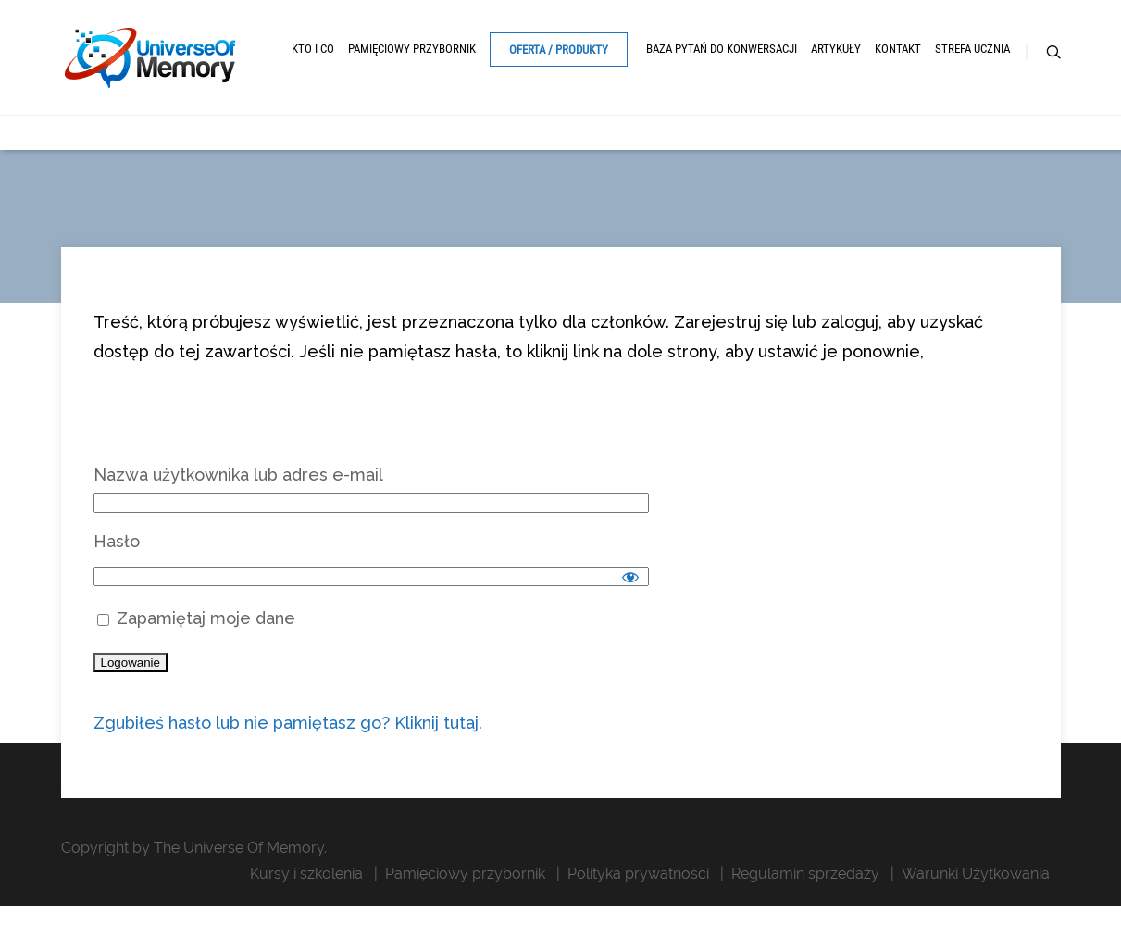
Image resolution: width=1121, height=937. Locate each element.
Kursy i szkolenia (306, 873)
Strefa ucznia (972, 49)
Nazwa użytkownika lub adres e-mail (238, 474)
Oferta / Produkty (558, 49)
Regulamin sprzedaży (805, 873)
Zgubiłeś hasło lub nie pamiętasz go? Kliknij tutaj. (287, 722)
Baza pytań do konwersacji (721, 49)
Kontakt (898, 49)
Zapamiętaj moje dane (196, 618)
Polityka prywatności (638, 873)
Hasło (116, 541)
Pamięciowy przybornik (412, 49)
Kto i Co (313, 49)
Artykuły (836, 49)
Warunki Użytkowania (976, 873)
